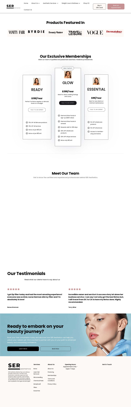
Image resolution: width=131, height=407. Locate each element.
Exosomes (37, 391)
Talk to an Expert (36, 110)
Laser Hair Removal (37, 373)
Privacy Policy (52, 384)
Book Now (55, 349)
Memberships (52, 375)
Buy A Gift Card (99, 6)
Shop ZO (86, 3)
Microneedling (38, 377)
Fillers (35, 387)
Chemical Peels (38, 381)
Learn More (23, 349)
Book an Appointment (116, 6)
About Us (50, 369)
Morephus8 (37, 384)
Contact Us (28, 10)
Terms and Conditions (51, 380)
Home (26, 3)
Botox (35, 369)
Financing (51, 372)
